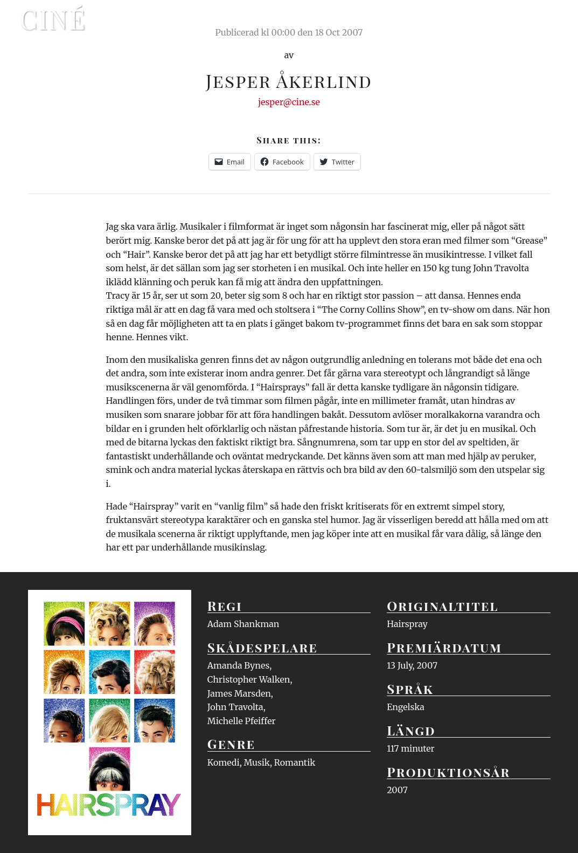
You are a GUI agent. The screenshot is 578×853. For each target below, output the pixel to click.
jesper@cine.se (289, 102)
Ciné (53, 19)
